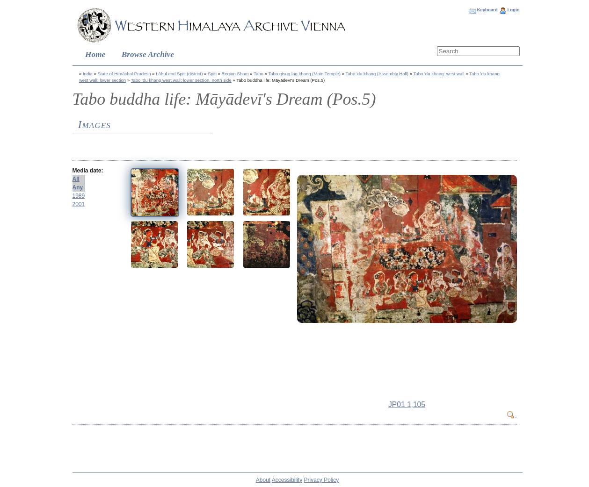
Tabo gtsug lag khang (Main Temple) (304, 73)
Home (95, 54)
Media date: (88, 170)
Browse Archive (148, 54)
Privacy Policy (321, 480)
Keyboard (487, 9)
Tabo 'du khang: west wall (439, 73)
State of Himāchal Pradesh (124, 73)
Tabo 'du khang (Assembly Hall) (376, 73)
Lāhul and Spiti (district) (179, 73)
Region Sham (235, 73)
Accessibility (287, 480)
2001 (79, 204)
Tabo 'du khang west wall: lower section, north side (181, 80)
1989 (79, 196)
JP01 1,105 (406, 404)
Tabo (258, 73)
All (76, 179)
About (263, 480)
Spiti (212, 73)
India (88, 73)
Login (513, 9)
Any (78, 187)
